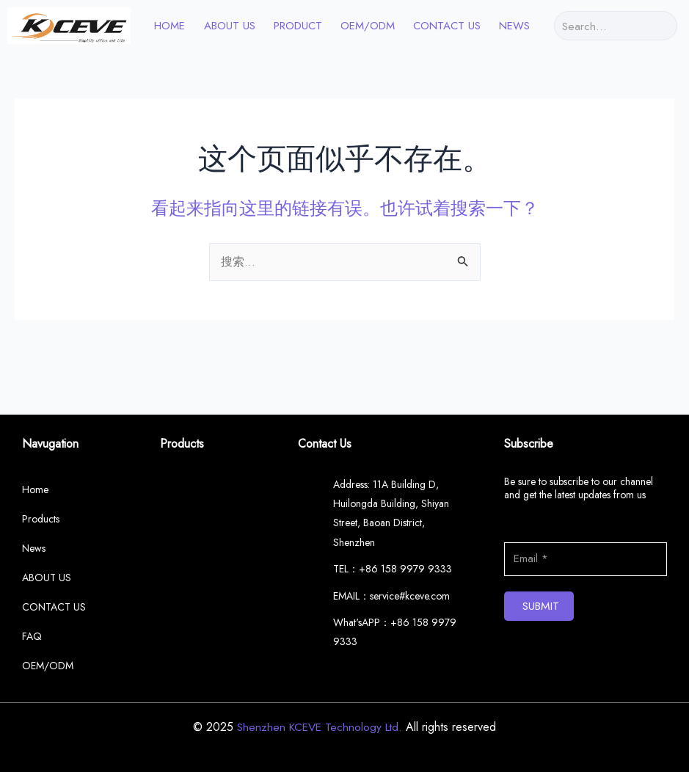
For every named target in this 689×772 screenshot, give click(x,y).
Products (40, 518)
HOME (169, 26)
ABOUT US (229, 26)
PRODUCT (298, 26)
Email (516, 532)
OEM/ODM (367, 26)
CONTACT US (447, 26)
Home (35, 489)
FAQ (32, 636)
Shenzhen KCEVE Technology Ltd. (319, 726)
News (514, 26)
